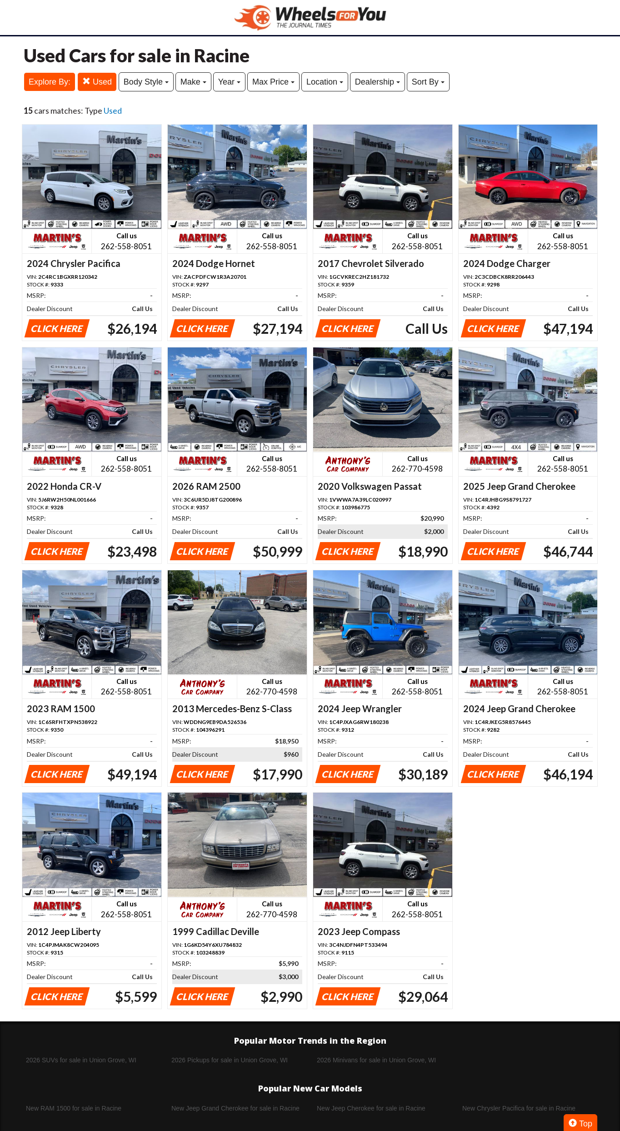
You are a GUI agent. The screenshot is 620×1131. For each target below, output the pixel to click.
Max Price (273, 81)
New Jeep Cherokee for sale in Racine (371, 1108)
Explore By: (49, 81)
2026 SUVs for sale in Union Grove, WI (81, 1060)
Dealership (377, 81)
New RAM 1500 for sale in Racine (73, 1108)
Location (324, 81)
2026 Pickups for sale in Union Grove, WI (229, 1060)
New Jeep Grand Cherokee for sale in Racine (235, 1108)
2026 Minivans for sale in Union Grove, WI (376, 1060)
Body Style (146, 81)
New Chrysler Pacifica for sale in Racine (518, 1108)
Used (97, 81)
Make (193, 81)
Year (229, 81)
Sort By (428, 81)
